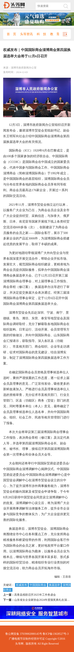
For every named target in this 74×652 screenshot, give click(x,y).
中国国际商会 (38, 585)
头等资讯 (26, 34)
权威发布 (21, 585)
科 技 (41, 34)
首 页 (11, 34)
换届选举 (54, 585)
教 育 (55, 34)
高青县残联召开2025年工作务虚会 (35, 594)
